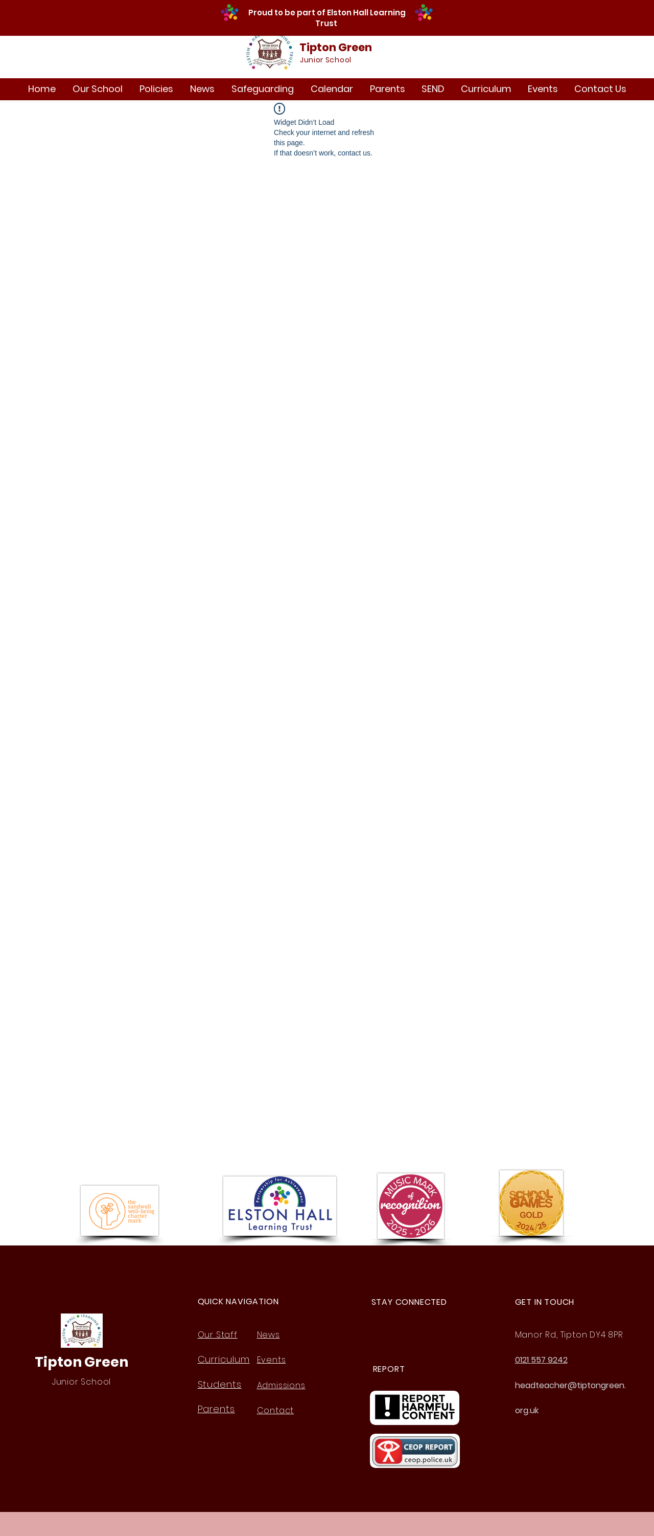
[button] (97, 89)
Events (271, 1360)
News (268, 1335)
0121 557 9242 (541, 1360)
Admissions (281, 1385)
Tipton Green (335, 47)
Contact (275, 1410)
